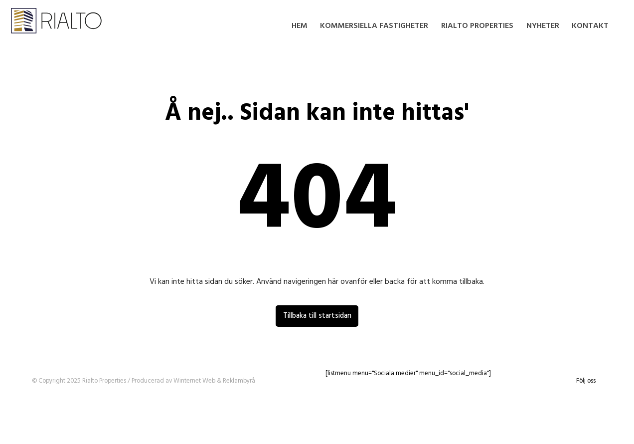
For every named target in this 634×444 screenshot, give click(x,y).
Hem (300, 25)
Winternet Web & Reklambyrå (214, 381)
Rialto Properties (477, 25)
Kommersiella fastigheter (374, 25)
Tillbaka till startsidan (317, 316)
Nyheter (542, 25)
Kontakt (590, 25)
